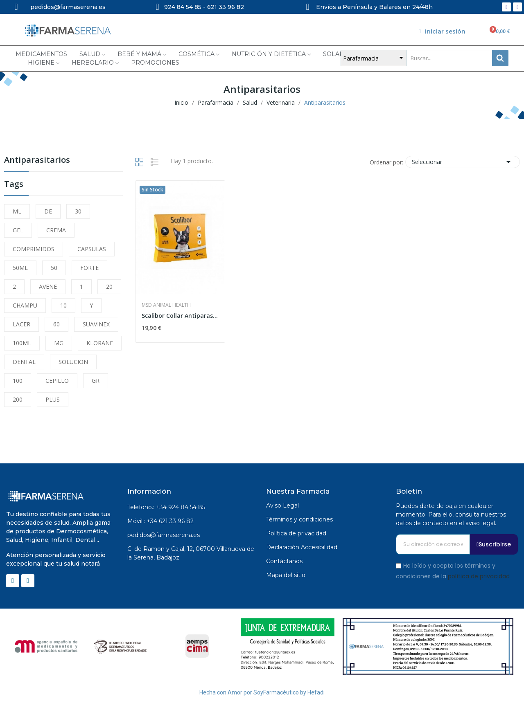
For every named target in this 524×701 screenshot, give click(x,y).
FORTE (89, 268)
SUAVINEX (96, 324)
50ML (20, 268)
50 (54, 268)
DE (48, 211)
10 (63, 305)
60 (56, 324)
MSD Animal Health (166, 305)
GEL (18, 230)
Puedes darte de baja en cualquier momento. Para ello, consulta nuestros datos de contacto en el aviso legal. (451, 514)
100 (18, 380)
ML (17, 211)
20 (109, 286)
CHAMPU (25, 305)
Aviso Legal (282, 505)
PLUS (52, 399)
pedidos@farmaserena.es (163, 535)
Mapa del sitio (285, 575)
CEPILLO (57, 380)
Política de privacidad (296, 533)
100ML (22, 343)
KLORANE (99, 343)
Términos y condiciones (299, 519)
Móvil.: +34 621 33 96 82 (160, 521)
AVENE (48, 286)
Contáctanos (284, 561)
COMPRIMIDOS (33, 249)
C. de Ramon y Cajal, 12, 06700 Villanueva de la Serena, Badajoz (190, 553)
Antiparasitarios (37, 160)
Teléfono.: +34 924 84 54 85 (166, 507)
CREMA (56, 230)
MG (58, 343)
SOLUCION (73, 362)
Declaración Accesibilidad (301, 547)
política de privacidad (479, 576)
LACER (21, 324)
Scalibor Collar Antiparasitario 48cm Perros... (180, 315)
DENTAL (24, 362)
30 (78, 211)
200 (18, 399)
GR (95, 380)
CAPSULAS (91, 249)
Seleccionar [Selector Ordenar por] (462, 162)
